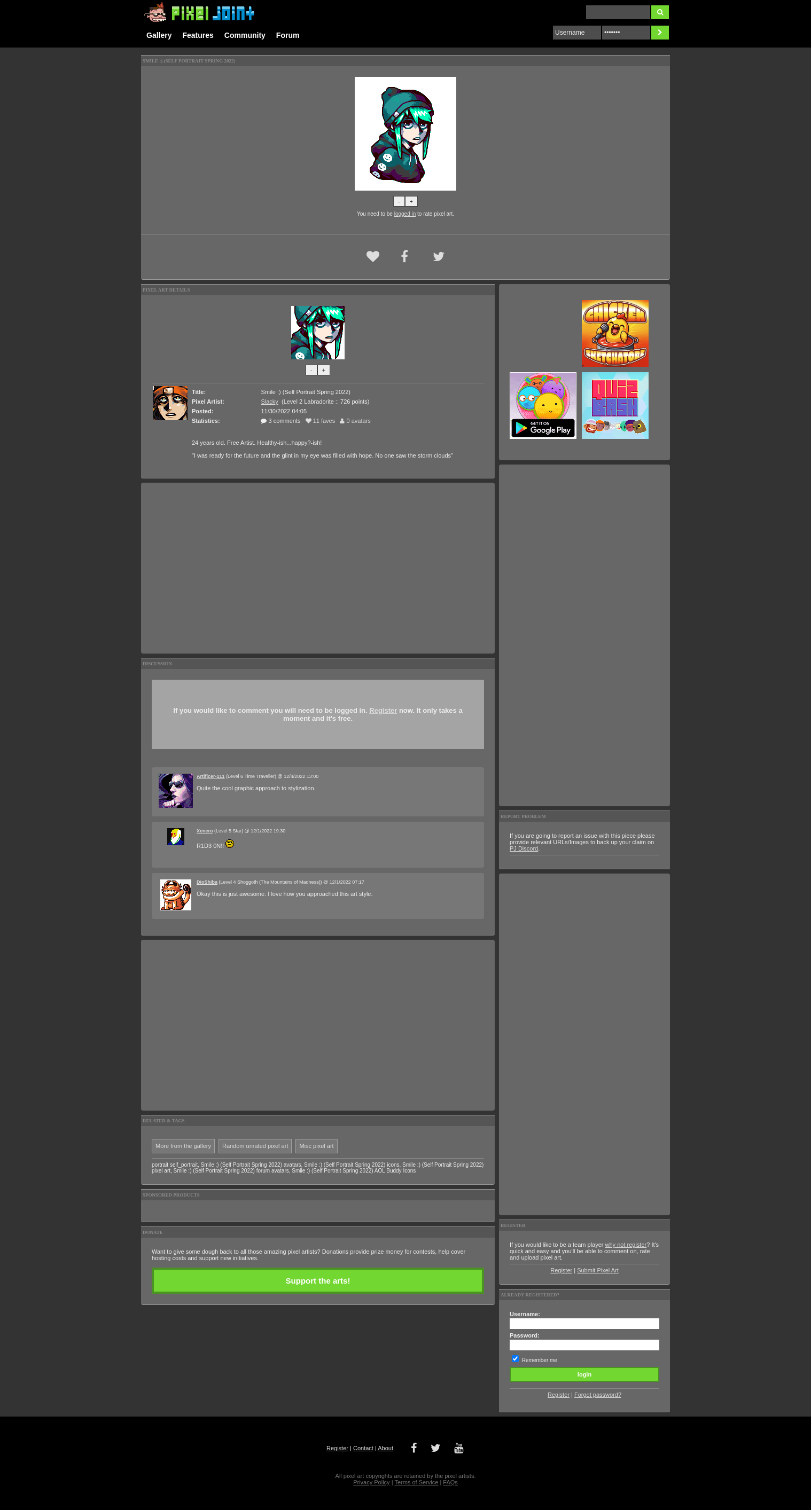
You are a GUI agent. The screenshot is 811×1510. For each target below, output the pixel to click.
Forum (288, 35)
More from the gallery (183, 1146)
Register (383, 710)
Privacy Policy (371, 1482)
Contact (363, 1448)
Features (197, 35)
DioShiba (207, 882)
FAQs (450, 1482)
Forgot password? (597, 1394)
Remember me (539, 1360)
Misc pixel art (316, 1146)
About (385, 1448)
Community (245, 35)
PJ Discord (524, 848)
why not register (626, 1244)
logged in (405, 214)
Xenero (205, 830)
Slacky (269, 401)
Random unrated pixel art (255, 1146)
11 (321, 421)
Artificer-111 (211, 776)
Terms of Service (416, 1482)
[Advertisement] (318, 568)
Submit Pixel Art (598, 1270)
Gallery (158, 35)
